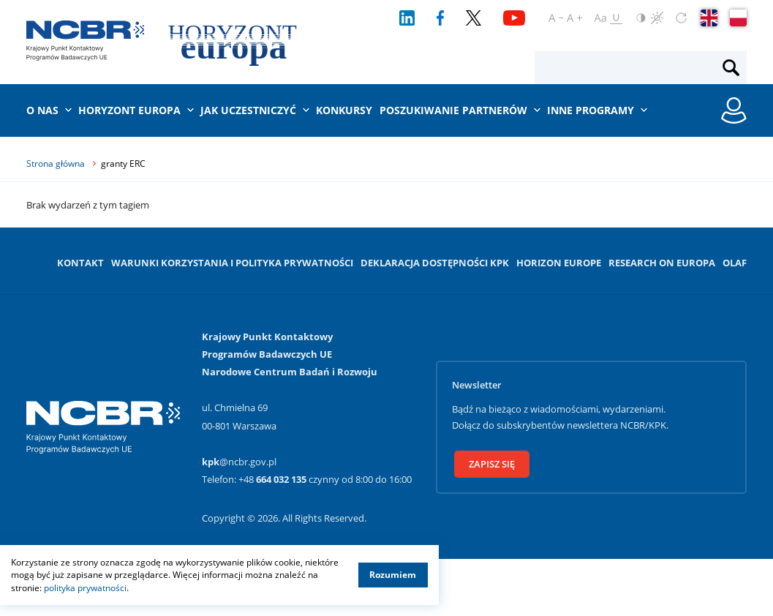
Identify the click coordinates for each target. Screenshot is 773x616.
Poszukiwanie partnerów (453, 110)
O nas (42, 110)
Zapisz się (492, 463)
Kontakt (80, 262)
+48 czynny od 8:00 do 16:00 (325, 479)
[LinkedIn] (407, 18)
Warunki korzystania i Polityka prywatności (232, 262)
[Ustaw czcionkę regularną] (600, 18)
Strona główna (55, 163)
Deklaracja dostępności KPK (435, 262)
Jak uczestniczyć (248, 110)
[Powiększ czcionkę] (574, 18)
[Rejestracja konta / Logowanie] (734, 110)
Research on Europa (661, 262)
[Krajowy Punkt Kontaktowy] (84, 40)
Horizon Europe (558, 262)
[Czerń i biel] (657, 18)
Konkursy (344, 110)
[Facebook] (440, 18)
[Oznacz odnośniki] (616, 18)
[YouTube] (514, 18)
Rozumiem (392, 574)
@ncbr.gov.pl (239, 461)
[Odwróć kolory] (641, 18)
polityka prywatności (85, 588)
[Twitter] (473, 18)
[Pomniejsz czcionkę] (556, 18)
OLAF (735, 262)
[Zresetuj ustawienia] (681, 18)
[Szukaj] (731, 68)
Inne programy (590, 110)
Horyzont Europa (129, 110)
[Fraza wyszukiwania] (629, 68)
